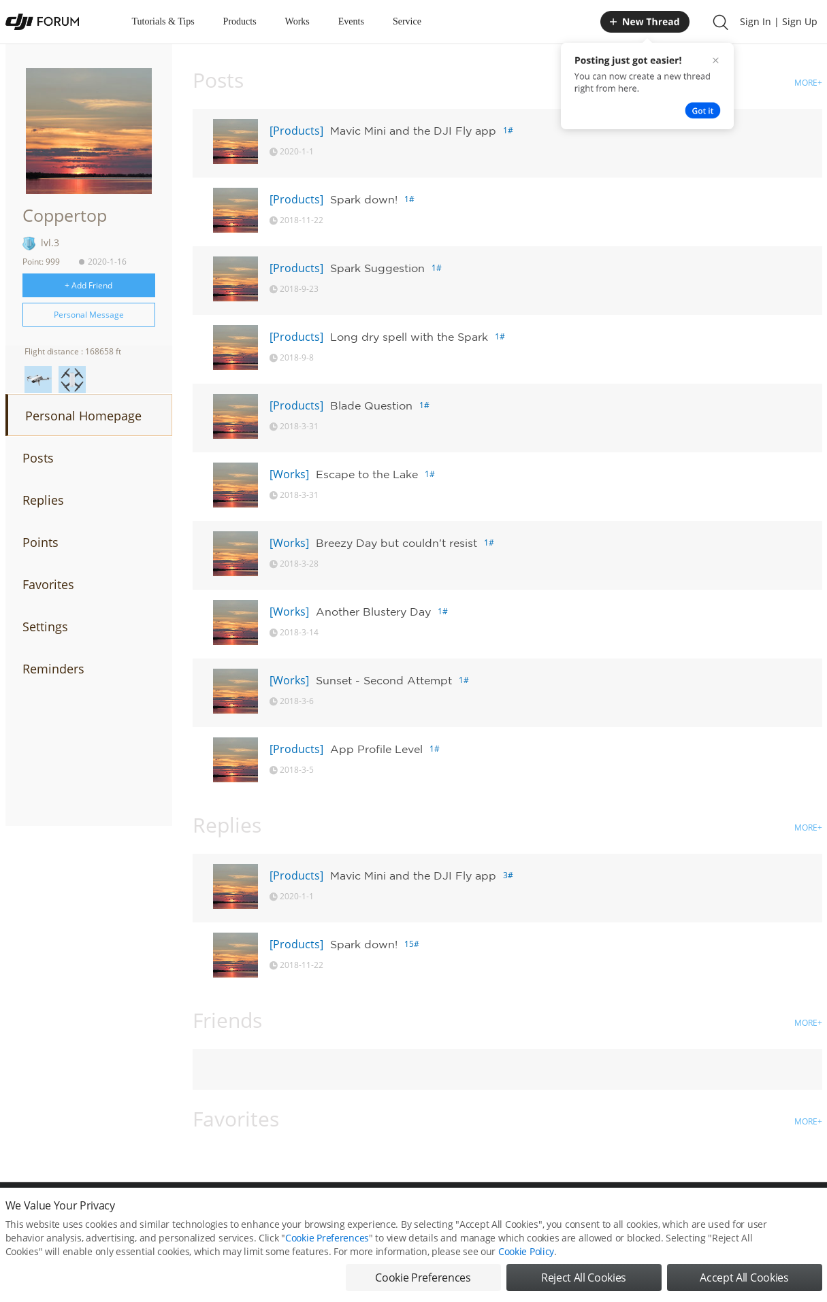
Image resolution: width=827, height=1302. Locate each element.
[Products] (296, 130)
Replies (43, 500)
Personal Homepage (83, 415)
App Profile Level (376, 749)
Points (40, 542)
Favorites (48, 584)
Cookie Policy (526, 1266)
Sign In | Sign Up (778, 21)
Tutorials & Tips (163, 21)
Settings (45, 626)
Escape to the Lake (367, 474)
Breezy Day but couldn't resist (396, 543)
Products (240, 21)
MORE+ (808, 82)
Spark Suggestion (377, 268)
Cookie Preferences (327, 1252)
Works (297, 21)
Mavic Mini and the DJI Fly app (413, 130)
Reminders (53, 669)
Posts (38, 458)
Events (351, 21)
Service (407, 21)
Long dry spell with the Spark (409, 337)
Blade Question (371, 405)
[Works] (289, 474)
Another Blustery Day (373, 611)
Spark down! (364, 199)
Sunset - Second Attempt (384, 680)
